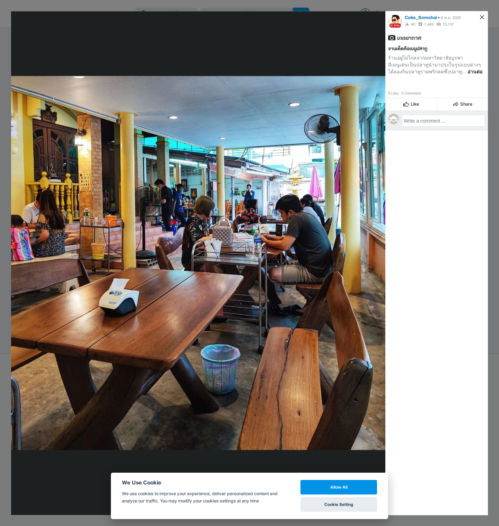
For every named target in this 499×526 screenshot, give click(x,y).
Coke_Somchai (421, 17)
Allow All (339, 487)
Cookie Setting (338, 504)
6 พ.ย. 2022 (451, 17)
